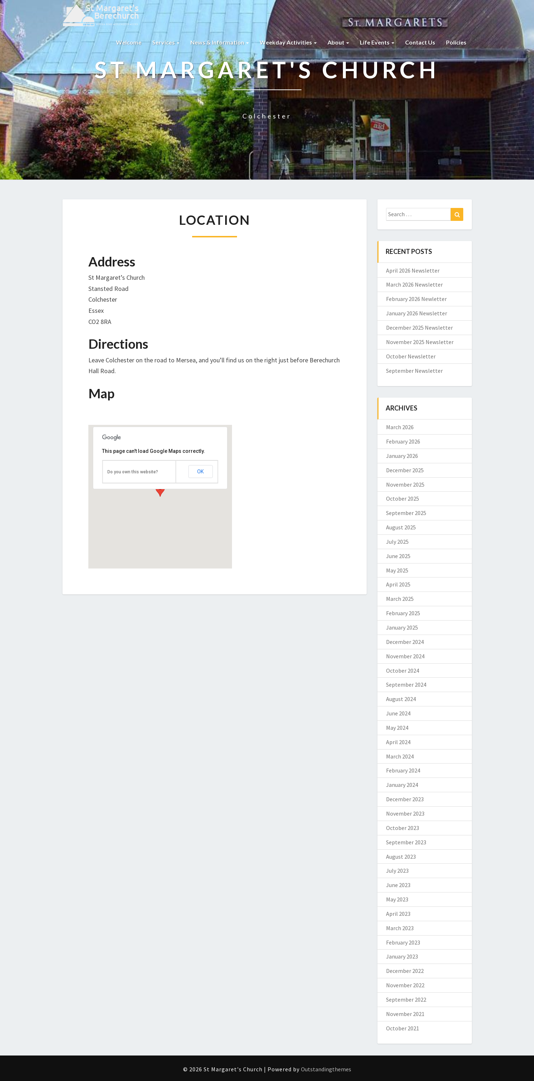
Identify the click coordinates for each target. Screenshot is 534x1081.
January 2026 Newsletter (416, 313)
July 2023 (397, 870)
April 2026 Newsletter (413, 270)
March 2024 (400, 756)
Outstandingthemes (326, 1069)
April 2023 (398, 913)
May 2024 (397, 727)
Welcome (128, 42)
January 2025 (402, 627)
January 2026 (402, 455)
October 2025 (402, 498)
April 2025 (398, 584)
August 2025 (401, 527)
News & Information (219, 42)
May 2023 (397, 899)
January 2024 (402, 784)
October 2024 (402, 670)
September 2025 (406, 512)
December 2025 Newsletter (419, 327)
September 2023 (406, 842)
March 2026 (400, 427)
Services (166, 42)
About (338, 42)
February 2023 (403, 942)
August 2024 (401, 698)
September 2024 (406, 684)
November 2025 (405, 484)
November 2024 (405, 656)
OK (200, 471)
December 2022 (405, 970)
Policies (456, 42)
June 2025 (398, 556)
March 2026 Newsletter (414, 284)
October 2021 (402, 1028)
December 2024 (405, 641)
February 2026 (403, 441)
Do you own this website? (132, 471)
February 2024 (403, 770)
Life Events (377, 42)
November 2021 (405, 1013)
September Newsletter (414, 370)
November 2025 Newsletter (420, 341)
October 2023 (402, 827)
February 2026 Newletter (416, 298)
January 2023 (402, 956)
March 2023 (400, 928)
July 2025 (397, 541)
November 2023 (405, 813)
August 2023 (401, 856)
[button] (160, 490)
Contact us (420, 42)
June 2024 (398, 713)
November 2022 (405, 985)
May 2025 (397, 570)
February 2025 (403, 613)
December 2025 (405, 470)
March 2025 (400, 598)
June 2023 (398, 885)
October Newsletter (411, 356)
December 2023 (405, 799)
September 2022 (406, 999)
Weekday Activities (288, 42)
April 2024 (398, 742)
